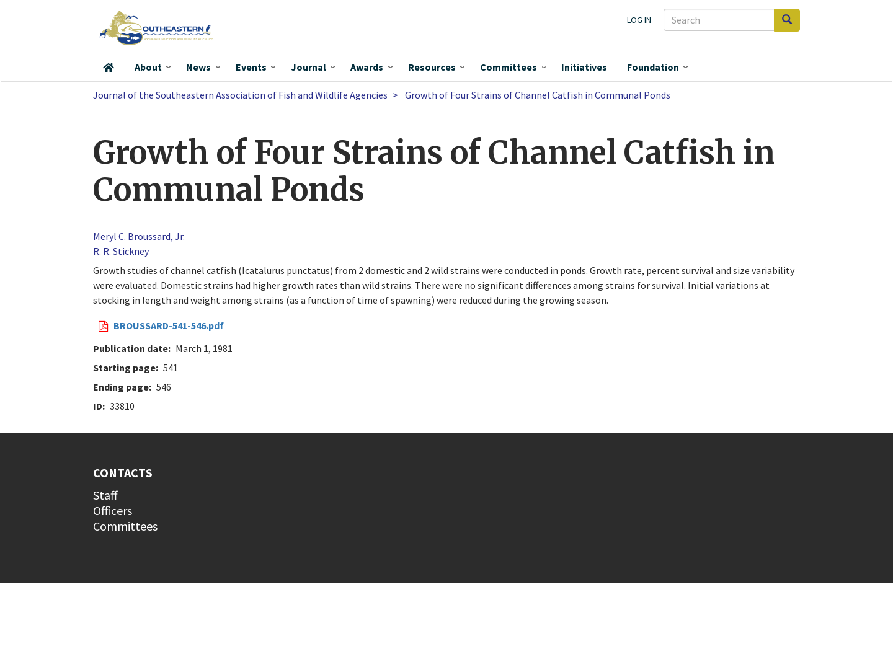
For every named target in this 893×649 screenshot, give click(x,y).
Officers (112, 510)
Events (251, 67)
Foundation (653, 67)
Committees (508, 67)
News (198, 67)
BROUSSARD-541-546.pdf (168, 325)
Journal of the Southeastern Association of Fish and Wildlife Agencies (240, 95)
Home (108, 68)
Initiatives (584, 67)
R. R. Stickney (121, 251)
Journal (308, 67)
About (148, 67)
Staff (105, 495)
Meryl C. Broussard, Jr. (139, 236)
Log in (639, 19)
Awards (366, 67)
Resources (432, 67)
